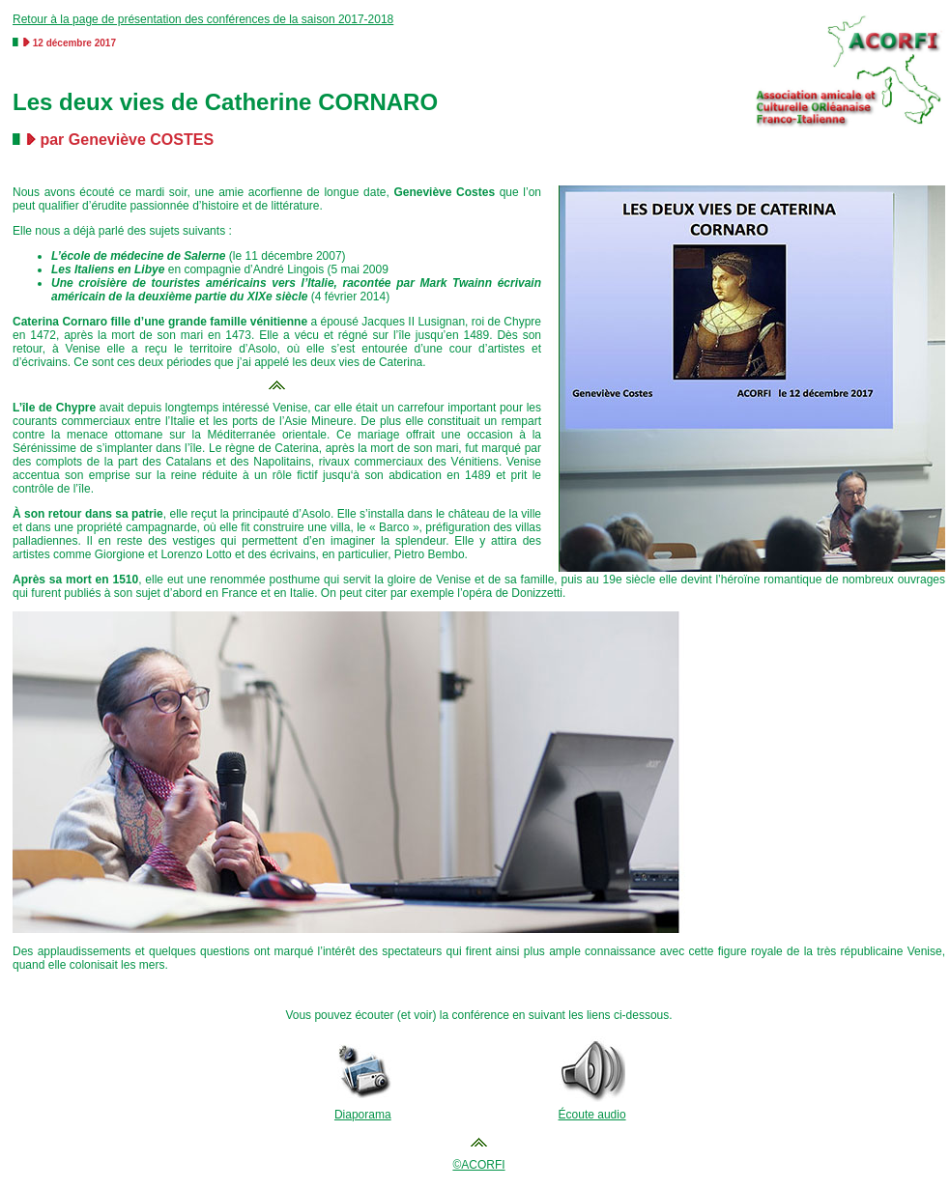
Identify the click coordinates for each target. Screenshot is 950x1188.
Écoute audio (592, 1114)
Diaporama (362, 1114)
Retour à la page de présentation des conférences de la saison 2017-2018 (203, 19)
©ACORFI (478, 1165)
